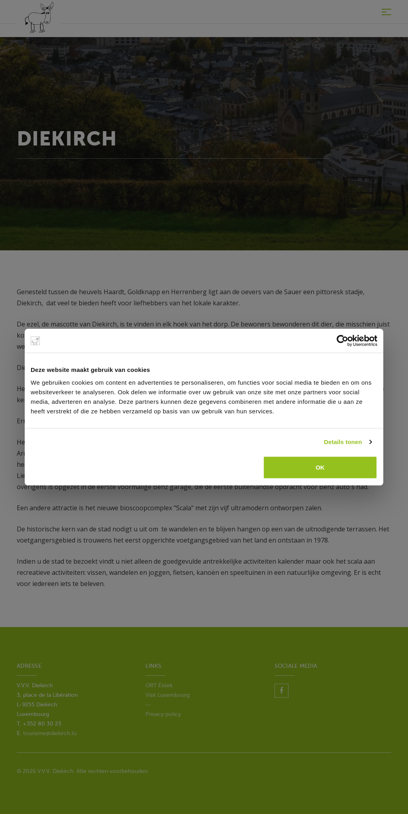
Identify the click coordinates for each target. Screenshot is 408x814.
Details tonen (343, 441)
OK (320, 467)
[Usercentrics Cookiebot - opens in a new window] (342, 341)
